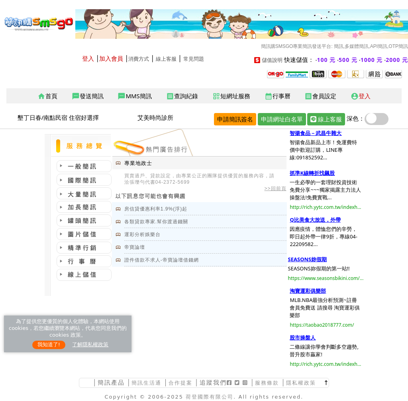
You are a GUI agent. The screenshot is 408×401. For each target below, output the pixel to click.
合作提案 (180, 383)
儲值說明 (272, 60)
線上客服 (166, 59)
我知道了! (48, 344)
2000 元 (397, 60)
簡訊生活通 (146, 383)
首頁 (47, 96)
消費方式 (138, 59)
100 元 (326, 60)
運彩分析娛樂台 (142, 234)
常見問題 (193, 59)
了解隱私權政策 (90, 344)
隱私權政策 (301, 383)
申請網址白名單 (282, 119)
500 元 (348, 60)
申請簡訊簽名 (235, 119)
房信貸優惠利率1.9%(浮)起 (155, 209)
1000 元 (372, 60)
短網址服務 (231, 96)
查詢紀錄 (182, 96)
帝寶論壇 (134, 247)
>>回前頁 (275, 188)
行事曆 (277, 96)
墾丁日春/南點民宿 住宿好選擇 (58, 117)
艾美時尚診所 (155, 117)
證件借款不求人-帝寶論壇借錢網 (161, 260)
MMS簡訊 (134, 96)
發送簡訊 (88, 96)
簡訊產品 (111, 382)
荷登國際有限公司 (209, 397)
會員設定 (320, 96)
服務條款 (267, 383)
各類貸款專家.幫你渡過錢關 (156, 221)
